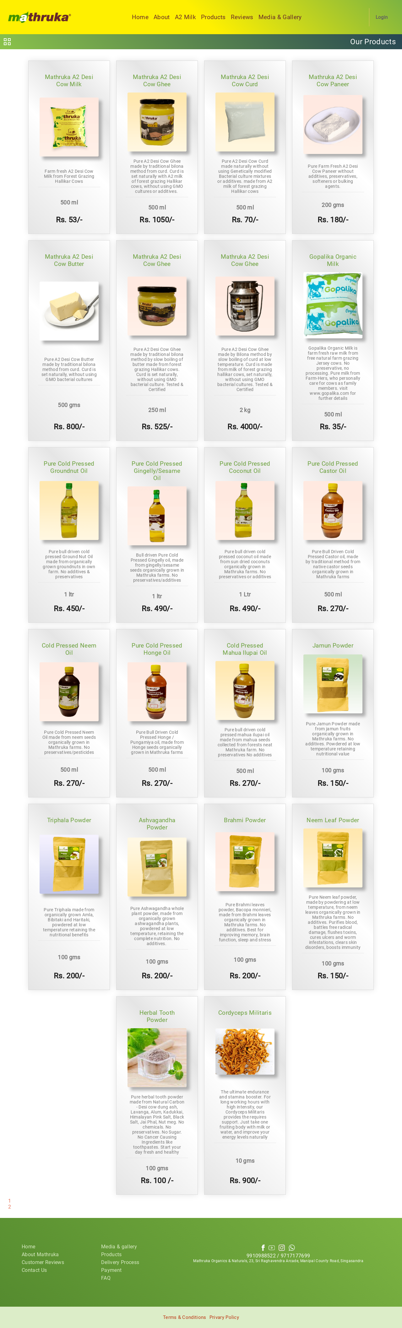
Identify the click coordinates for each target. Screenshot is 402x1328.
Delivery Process (120, 1262)
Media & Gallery (280, 17)
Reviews (242, 17)
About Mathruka (40, 1254)
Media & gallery (119, 1247)
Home (140, 17)
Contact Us (34, 1270)
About (162, 17)
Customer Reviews (43, 1262)
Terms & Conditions (184, 1317)
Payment (111, 1270)
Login (382, 17)
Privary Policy (224, 1317)
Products (213, 17)
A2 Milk (185, 17)
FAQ (106, 1278)
